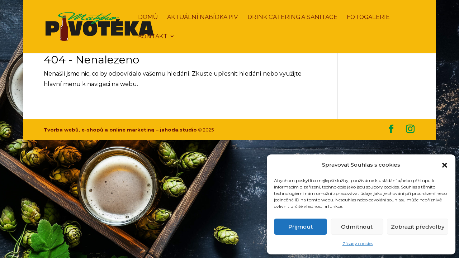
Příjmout (300, 226)
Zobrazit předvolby (417, 226)
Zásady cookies (357, 243)
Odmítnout (357, 226)
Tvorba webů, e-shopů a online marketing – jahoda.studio (120, 130)
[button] (444, 165)
